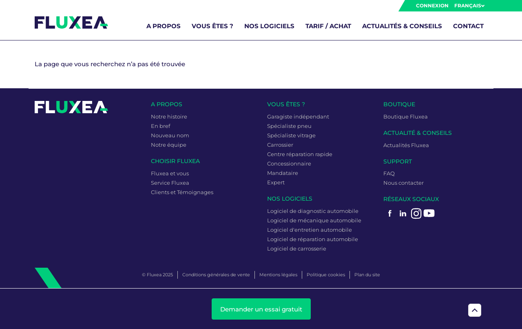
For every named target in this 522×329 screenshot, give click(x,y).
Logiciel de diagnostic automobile (312, 211)
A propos (163, 26)
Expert (276, 182)
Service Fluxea (170, 182)
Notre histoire (169, 116)
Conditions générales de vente (216, 275)
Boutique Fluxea (405, 116)
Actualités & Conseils (402, 26)
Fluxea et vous (170, 173)
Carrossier (280, 144)
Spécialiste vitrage (291, 135)
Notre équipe (168, 144)
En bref (160, 126)
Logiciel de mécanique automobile (314, 220)
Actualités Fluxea (406, 145)
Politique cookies (326, 275)
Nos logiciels (269, 26)
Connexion (432, 5)
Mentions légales (278, 275)
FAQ (389, 173)
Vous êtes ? (212, 26)
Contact (468, 26)
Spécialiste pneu (289, 126)
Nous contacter (403, 182)
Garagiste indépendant (298, 116)
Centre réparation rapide (299, 154)
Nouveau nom (170, 135)
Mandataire (282, 173)
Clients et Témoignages (182, 192)
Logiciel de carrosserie (296, 248)
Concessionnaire (289, 163)
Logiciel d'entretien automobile (309, 229)
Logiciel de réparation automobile (312, 239)
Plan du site (367, 275)
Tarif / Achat (328, 26)
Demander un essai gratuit (261, 309)
